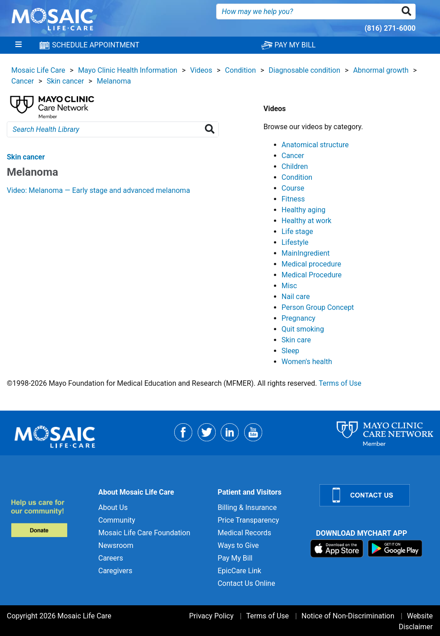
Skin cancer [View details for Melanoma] (26, 157)
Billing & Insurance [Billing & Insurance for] (247, 507)
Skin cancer (65, 81)
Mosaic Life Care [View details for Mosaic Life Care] (38, 70)
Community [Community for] (116, 520)
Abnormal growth (380, 70)
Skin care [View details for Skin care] (296, 340)
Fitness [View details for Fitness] (293, 199)
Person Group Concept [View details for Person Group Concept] (318, 307)
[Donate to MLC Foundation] (49, 518)
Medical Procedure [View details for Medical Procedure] (312, 275)
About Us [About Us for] (113, 507)
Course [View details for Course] (293, 188)
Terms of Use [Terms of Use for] (267, 616)
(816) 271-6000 (390, 28)
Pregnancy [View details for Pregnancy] (298, 318)
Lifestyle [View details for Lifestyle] (295, 242)
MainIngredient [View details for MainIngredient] (306, 253)
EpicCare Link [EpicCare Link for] (239, 570)
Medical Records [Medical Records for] (244, 532)
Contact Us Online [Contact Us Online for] (246, 583)
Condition (240, 70)
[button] (408, 11)
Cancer (22, 81)
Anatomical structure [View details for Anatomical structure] (315, 144)
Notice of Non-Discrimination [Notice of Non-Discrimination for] (347, 616)
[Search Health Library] (211, 129)
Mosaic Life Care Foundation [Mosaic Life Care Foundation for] (144, 532)
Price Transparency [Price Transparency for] (248, 520)
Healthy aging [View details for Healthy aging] (303, 210)
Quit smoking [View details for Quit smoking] (303, 329)
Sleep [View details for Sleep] (290, 350)
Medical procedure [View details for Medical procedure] (311, 264)
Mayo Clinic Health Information (127, 70)
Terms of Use (340, 383)
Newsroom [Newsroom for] (116, 545)
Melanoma (114, 81)
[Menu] (18, 45)
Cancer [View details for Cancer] (293, 155)
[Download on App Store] (338, 548)
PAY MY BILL (288, 45)
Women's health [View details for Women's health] (307, 361)
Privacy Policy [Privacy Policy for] (211, 616)
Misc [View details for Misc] (289, 285)
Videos (201, 70)
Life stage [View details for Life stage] (297, 231)
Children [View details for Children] (295, 166)
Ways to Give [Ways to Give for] (238, 545)
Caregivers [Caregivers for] (115, 570)
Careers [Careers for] (110, 558)
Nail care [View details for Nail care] (296, 296)
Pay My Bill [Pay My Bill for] (235, 558)
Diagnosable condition (304, 70)
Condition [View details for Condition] (297, 177)
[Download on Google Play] (395, 548)
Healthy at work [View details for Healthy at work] (307, 220)
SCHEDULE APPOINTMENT (89, 45)
